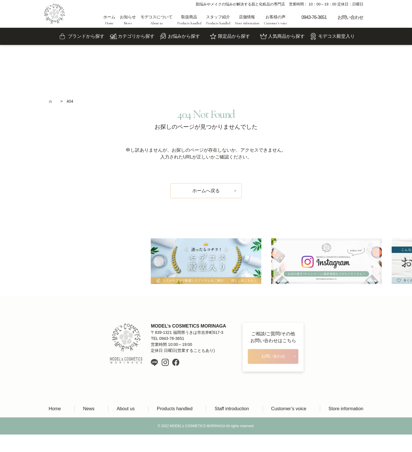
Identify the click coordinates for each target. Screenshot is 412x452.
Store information (345, 408)
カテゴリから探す (136, 36)
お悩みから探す (184, 36)
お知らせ (128, 20)
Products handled (175, 408)
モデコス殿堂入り (336, 36)
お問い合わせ (350, 17)
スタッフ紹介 (218, 20)
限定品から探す (234, 36)
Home (55, 408)
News (88, 408)
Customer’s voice (288, 408)
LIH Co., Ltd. (214, 443)
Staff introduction (232, 408)
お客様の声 (275, 20)
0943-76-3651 (314, 17)
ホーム (109, 20)
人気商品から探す (286, 36)
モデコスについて (156, 20)
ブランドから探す (86, 36)
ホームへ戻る (206, 190)
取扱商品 (189, 20)
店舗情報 (247, 20)
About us (126, 408)
